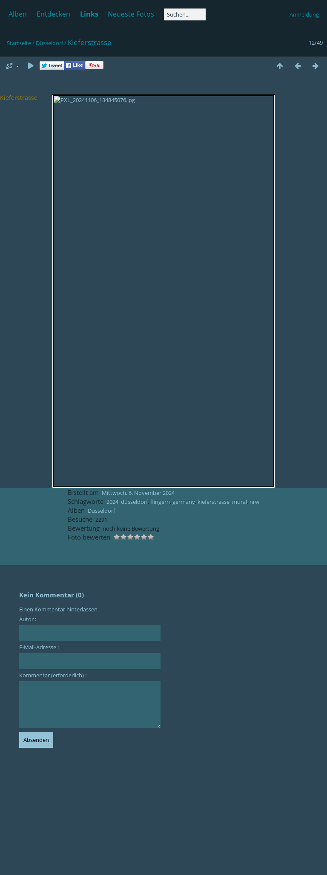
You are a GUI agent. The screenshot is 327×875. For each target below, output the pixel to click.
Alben (18, 14)
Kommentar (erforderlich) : (52, 675)
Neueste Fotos (131, 14)
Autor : (27, 619)
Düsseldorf (49, 43)
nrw (254, 502)
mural (239, 502)
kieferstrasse (213, 502)
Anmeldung (304, 14)
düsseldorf (134, 502)
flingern (160, 502)
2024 (112, 502)
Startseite (19, 43)
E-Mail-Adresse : (39, 647)
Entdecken (53, 14)
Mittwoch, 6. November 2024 (138, 493)
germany (183, 502)
